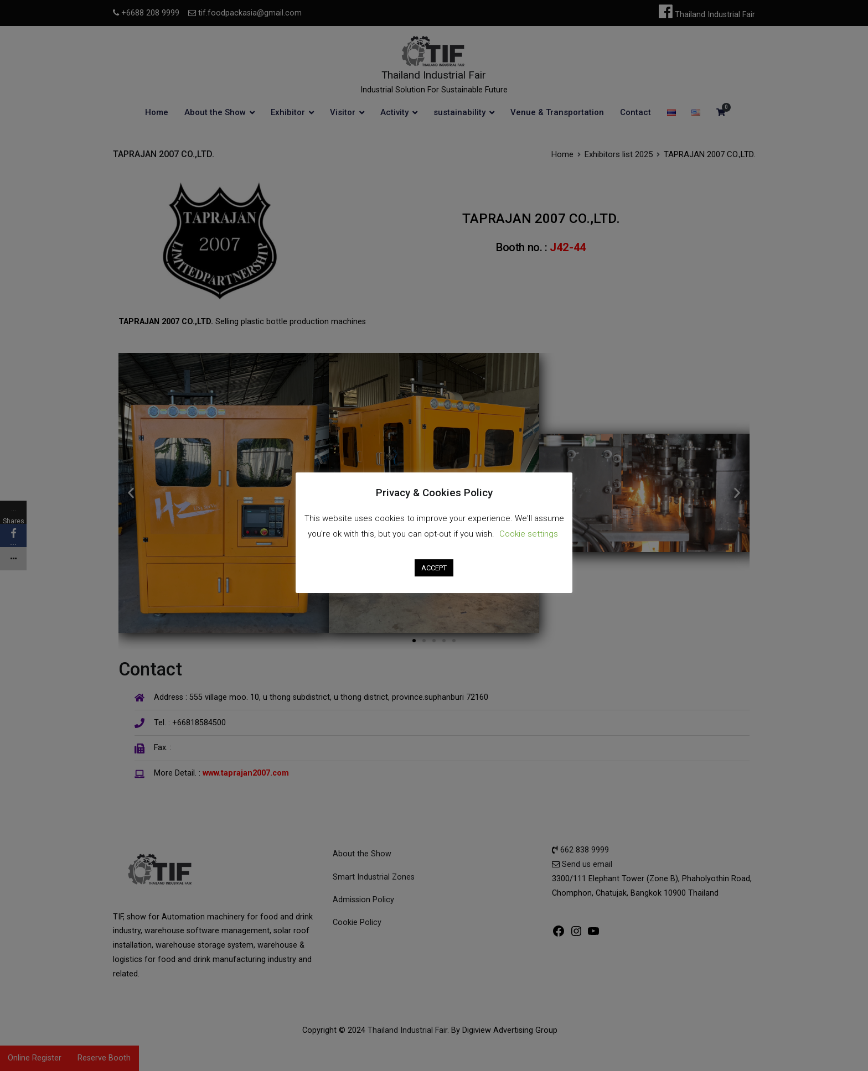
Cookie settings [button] (528, 534)
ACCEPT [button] (434, 568)
